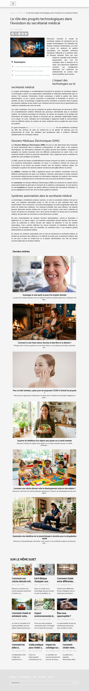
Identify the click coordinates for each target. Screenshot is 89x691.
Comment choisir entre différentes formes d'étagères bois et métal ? (65, 582)
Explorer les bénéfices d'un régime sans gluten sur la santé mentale (44, 440)
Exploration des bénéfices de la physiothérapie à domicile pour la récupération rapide (44, 537)
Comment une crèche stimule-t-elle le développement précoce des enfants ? (44, 488)
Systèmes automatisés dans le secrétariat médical (32, 75)
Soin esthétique (25, 676)
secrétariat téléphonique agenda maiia (42, 127)
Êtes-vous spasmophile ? (64, 614)
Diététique (13, 676)
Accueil (12, 13)
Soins (35, 676)
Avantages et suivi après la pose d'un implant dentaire (44, 295)
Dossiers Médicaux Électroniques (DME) (29, 71)
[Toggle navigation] (13, 4)
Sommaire (19, 62)
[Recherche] (41, 683)
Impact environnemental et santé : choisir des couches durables (43, 617)
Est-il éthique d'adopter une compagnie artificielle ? (41, 582)
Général (20, 13)
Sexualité (42, 676)
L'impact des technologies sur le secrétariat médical (33, 67)
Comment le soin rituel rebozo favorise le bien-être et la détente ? (44, 342)
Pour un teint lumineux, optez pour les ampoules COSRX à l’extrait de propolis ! (44, 391)
